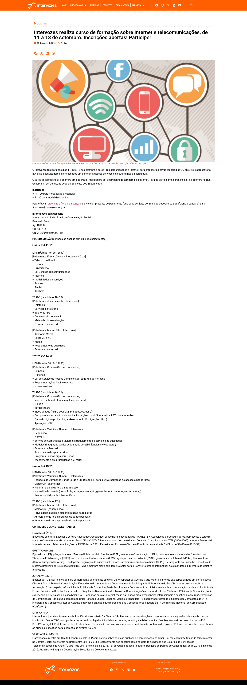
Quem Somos (78, 5)
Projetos (107, 5)
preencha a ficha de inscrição (64, 203)
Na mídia (138, 5)
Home (64, 5)
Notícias (94, 5)
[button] (36, 53)
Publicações (122, 5)
